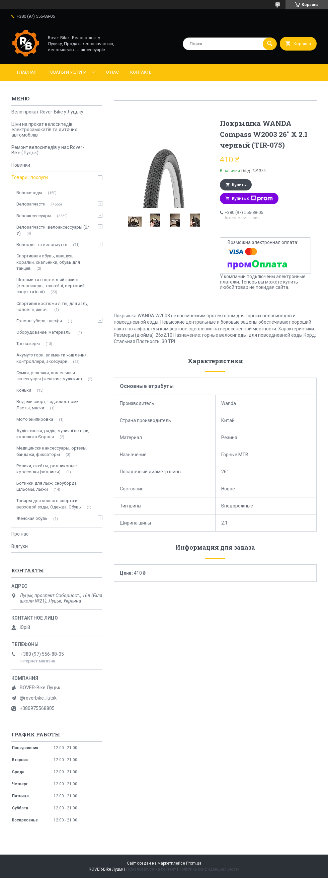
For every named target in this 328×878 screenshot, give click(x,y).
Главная (26, 72)
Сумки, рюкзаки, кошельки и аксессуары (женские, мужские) (49, 375)
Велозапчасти (31, 204)
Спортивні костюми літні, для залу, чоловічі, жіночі (52, 306)
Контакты (141, 72)
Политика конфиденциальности (209, 869)
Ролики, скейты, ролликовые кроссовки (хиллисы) (46, 468)
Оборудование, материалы (44, 332)
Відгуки (19, 546)
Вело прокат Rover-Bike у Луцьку (47, 111)
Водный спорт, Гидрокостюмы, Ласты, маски (48, 404)
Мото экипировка (34, 419)
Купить (239, 184)
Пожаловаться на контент (151, 869)
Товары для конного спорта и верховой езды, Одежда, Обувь (48, 503)
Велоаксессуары (33, 215)
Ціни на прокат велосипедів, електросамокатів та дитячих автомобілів (44, 130)
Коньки (23, 390)
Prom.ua (193, 863)
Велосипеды (29, 192)
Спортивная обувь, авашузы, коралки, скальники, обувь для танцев (48, 261)
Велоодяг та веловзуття (41, 244)
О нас (112, 72)
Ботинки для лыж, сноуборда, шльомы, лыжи (47, 486)
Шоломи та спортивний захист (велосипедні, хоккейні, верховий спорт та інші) (50, 285)
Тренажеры (28, 343)
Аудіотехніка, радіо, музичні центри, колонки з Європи (52, 433)
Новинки (20, 165)
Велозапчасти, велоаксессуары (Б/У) (52, 230)
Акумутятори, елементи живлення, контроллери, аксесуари (52, 358)
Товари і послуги (29, 177)
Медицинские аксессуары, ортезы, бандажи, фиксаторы (51, 451)
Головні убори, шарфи (39, 320)
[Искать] (270, 43)
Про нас (19, 534)
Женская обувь (32, 518)
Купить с (252, 198)
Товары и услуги (67, 72)
